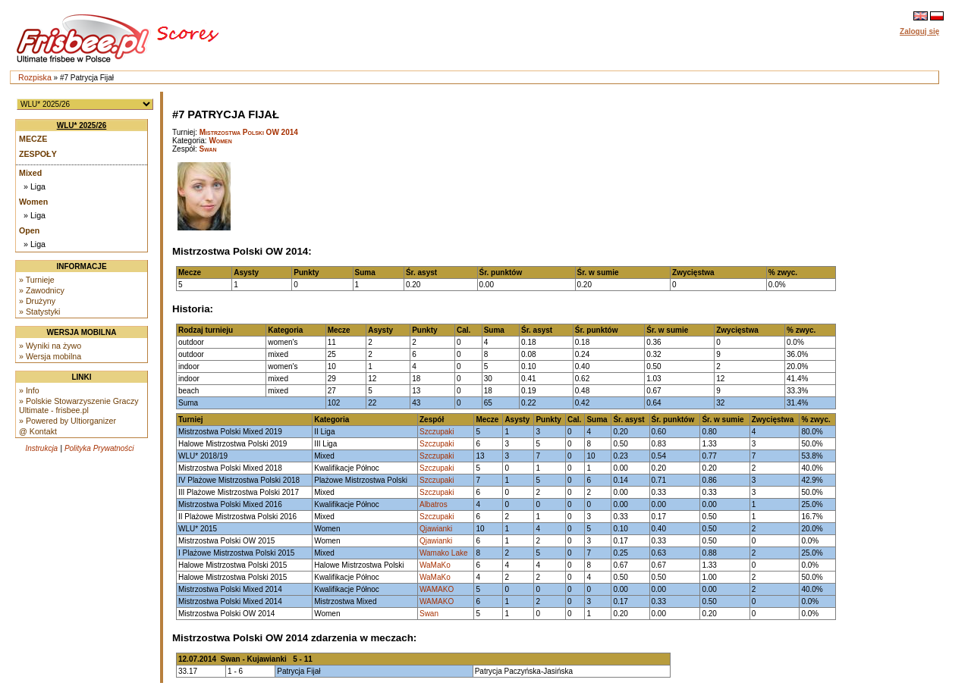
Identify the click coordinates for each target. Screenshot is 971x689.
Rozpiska (35, 77)
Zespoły (38, 153)
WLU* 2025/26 (82, 125)
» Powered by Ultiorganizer (67, 420)
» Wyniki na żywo (50, 345)
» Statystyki (39, 311)
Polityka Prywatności (99, 448)
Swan (208, 149)
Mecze (33, 138)
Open (29, 230)
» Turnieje (37, 279)
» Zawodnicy (41, 290)
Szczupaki (437, 431)
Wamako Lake (444, 553)
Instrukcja (41, 448)
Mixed (30, 172)
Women (33, 201)
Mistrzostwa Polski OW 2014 (249, 132)
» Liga (35, 186)
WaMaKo (435, 565)
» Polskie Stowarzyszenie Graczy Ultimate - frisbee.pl (79, 405)
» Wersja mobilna (50, 356)
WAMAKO (437, 589)
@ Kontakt (38, 431)
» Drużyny (37, 300)
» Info (29, 390)
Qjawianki (436, 529)
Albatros (434, 504)
